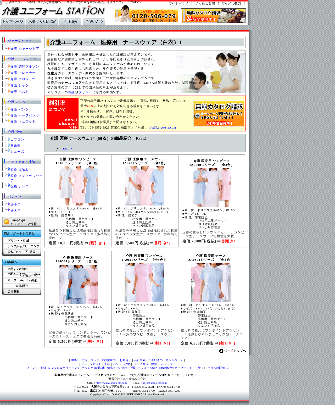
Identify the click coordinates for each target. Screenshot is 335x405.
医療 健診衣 (19, 170)
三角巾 (15, 145)
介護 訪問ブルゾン (24, 66)
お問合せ (125, 360)
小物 (127, 363)
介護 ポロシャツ (23, 79)
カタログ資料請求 (93, 367)
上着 (107, 363)
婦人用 (15, 211)
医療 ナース (19, 186)
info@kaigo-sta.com (162, 127)
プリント (85, 92)
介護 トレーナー (23, 73)
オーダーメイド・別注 (189, 367)
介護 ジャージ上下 (24, 49)
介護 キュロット (23, 121)
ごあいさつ (155, 360)
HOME (75, 360)
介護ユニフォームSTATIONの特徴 (151, 367)
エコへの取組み (216, 367)
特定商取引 (109, 360)
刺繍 (71, 92)
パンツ (117, 363)
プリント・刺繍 (36, 367)
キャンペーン (174, 360)
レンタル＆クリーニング (64, 367)
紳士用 (15, 205)
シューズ (17, 151)
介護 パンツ (17, 102)
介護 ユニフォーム (22, 59)
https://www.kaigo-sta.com (111, 382)
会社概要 (140, 360)
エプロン (17, 139)
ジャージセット (20, 40)
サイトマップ (90, 360)
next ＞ (66, 148)
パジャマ (15, 196)
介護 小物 (15, 132)
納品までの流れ (117, 367)
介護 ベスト (19, 91)
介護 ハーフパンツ (24, 115)
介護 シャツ (19, 85)
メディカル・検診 (22, 162)
